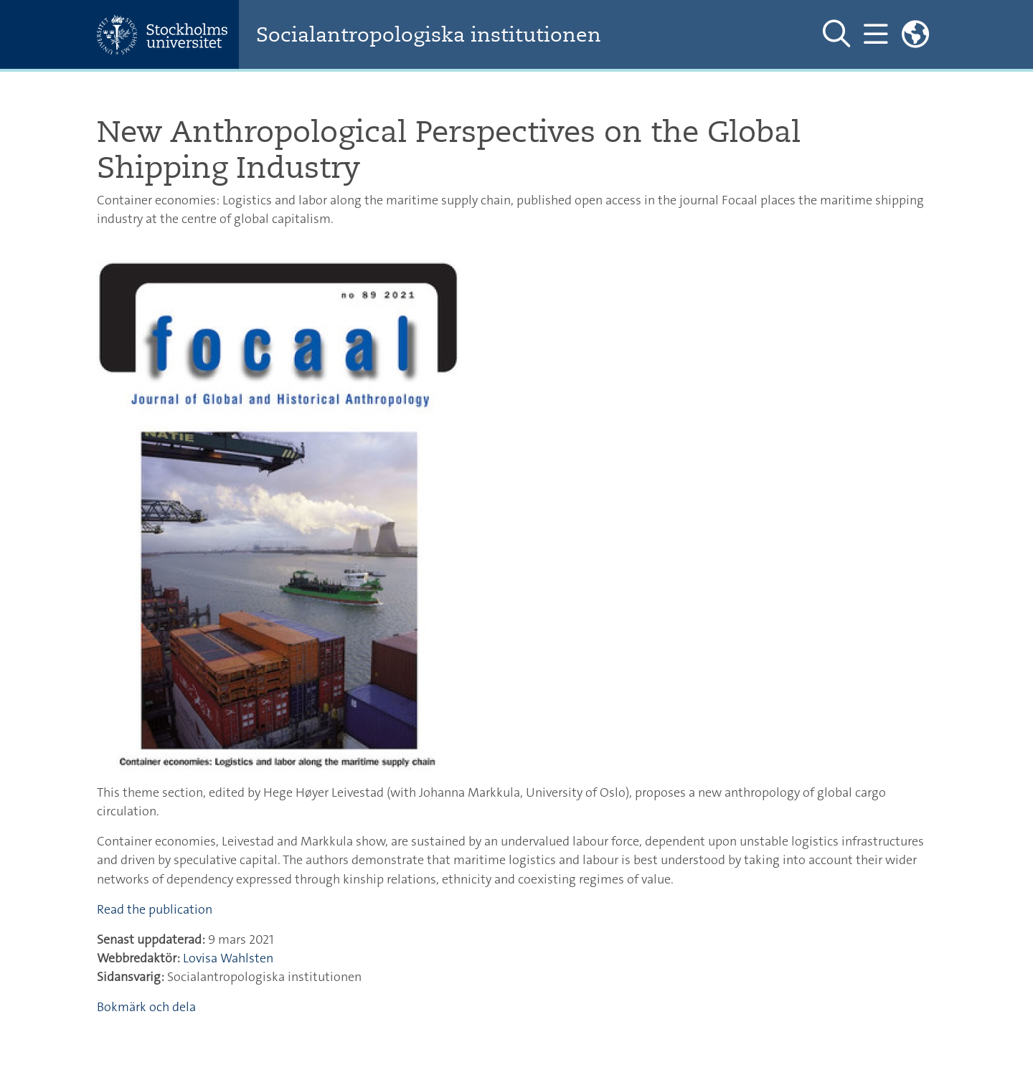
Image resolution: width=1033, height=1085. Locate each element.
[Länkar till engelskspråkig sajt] (915, 34)
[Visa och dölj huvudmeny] (876, 34)
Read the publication (154, 909)
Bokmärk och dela (146, 1006)
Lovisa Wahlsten (228, 958)
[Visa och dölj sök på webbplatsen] (836, 34)
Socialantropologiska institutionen (428, 35)
